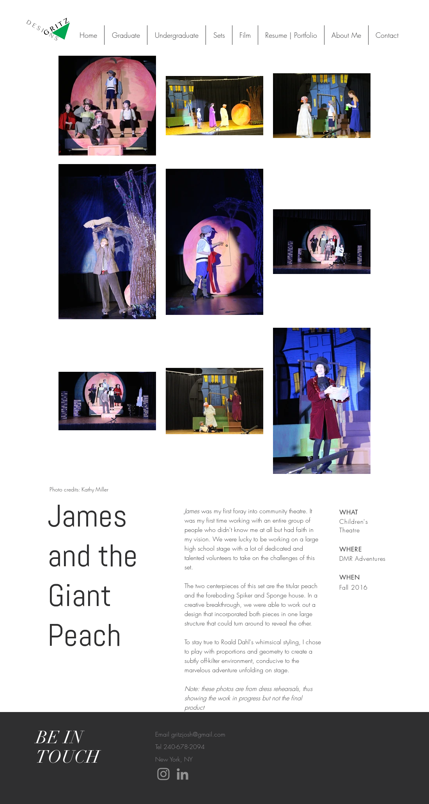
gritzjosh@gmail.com (198, 734)
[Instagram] (163, 774)
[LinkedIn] (182, 774)
